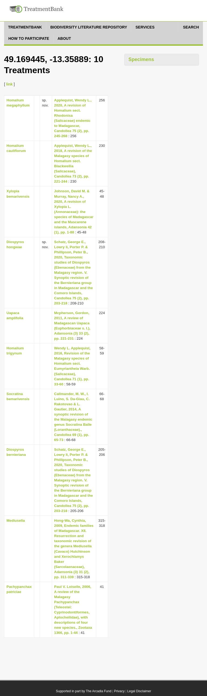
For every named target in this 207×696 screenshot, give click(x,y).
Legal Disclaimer (139, 691)
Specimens (141, 59)
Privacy (119, 691)
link (9, 84)
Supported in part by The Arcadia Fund (83, 691)
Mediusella (15, 521)
